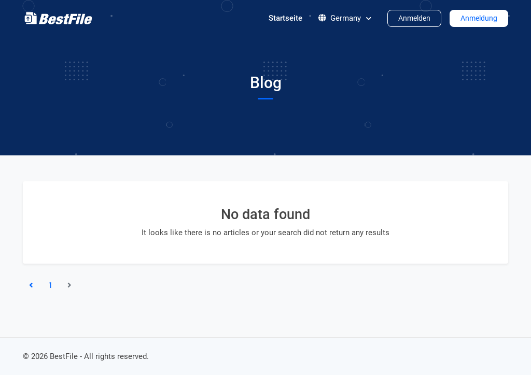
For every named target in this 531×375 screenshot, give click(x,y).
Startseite (285, 18)
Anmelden (414, 18)
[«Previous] (31, 286)
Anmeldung (478, 18)
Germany (344, 18)
